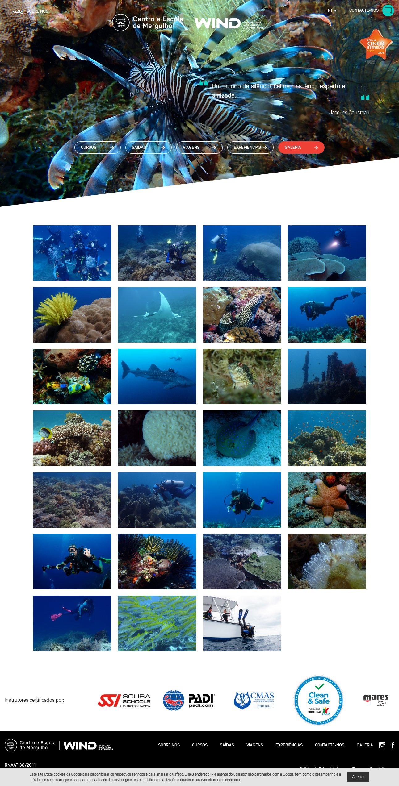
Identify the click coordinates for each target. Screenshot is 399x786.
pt (330, 11)
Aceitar (358, 777)
